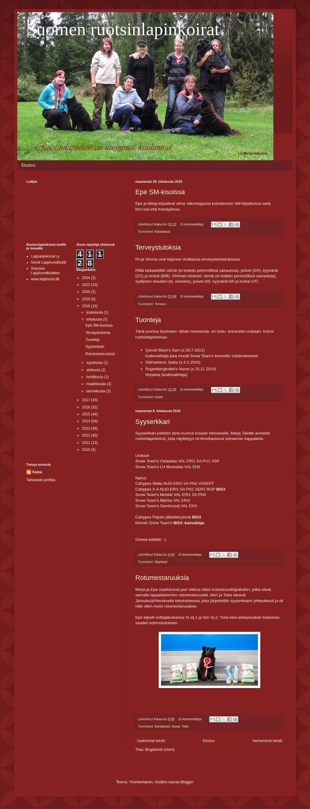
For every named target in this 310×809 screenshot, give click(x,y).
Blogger (187, 782)
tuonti (159, 397)
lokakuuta (94, 319)
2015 (86, 414)
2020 (86, 292)
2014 (86, 421)
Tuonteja (148, 320)
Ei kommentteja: (192, 224)
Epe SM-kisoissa (160, 192)
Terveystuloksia (158, 247)
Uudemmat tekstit (151, 741)
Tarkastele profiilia (40, 480)
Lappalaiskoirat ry (45, 256)
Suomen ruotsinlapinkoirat (122, 29)
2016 (86, 407)
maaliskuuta (96, 384)
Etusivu (28, 165)
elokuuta (93, 370)
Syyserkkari (152, 421)
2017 (86, 400)
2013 (86, 428)
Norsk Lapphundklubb (48, 262)
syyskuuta (95, 363)
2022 (86, 285)
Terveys (160, 304)
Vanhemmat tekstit (267, 741)
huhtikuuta (95, 377)
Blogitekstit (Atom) (159, 749)
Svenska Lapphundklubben (45, 270)
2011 (86, 443)
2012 (86, 435)
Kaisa (37, 472)
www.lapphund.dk (45, 279)
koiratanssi (162, 231)
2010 (86, 450)
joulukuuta (95, 312)
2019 (86, 299)
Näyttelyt (161, 562)
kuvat (176, 726)
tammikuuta (96, 391)
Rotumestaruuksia (162, 577)
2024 (86, 278)
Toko (185, 726)
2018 (86, 306)
